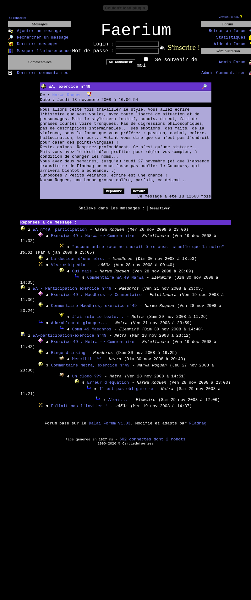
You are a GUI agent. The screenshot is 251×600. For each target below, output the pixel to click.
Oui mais (82, 275)
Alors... (118, 404)
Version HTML (228, 16)
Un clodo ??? (87, 380)
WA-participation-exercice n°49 (69, 339)
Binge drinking (68, 357)
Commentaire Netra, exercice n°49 (90, 369)
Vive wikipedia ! (70, 269)
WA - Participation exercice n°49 (72, 292)
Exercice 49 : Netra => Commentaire (92, 346)
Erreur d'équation (108, 386)
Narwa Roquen (67, 99)
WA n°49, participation (60, 233)
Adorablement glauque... (79, 327)
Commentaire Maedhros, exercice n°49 (94, 310)
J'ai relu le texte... (98, 320)
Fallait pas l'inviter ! (79, 410)
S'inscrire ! (183, 51)
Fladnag (197, 427)
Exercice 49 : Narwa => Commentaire (92, 240)
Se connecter (17, 17)
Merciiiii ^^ (88, 363)
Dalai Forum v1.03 (109, 427)
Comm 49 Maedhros (92, 333)
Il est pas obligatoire (126, 393)
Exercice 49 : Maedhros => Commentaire (96, 299)
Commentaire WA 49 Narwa (115, 281)
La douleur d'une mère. (78, 263)
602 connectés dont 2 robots (152, 443)
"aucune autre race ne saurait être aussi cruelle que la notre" (148, 251)
